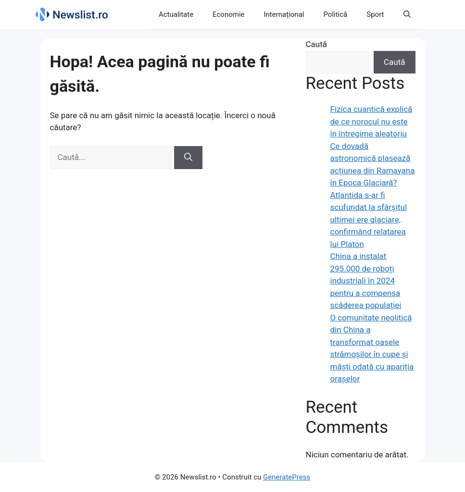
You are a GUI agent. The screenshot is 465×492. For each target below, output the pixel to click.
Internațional (284, 14)
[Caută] (188, 157)
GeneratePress (286, 477)
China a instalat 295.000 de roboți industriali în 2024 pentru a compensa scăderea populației (366, 280)
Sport (375, 14)
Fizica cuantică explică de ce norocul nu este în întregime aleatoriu (371, 121)
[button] (407, 14)
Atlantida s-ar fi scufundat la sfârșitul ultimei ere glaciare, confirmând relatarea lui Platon (368, 219)
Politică (335, 14)
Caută (316, 44)
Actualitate (176, 14)
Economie (228, 14)
